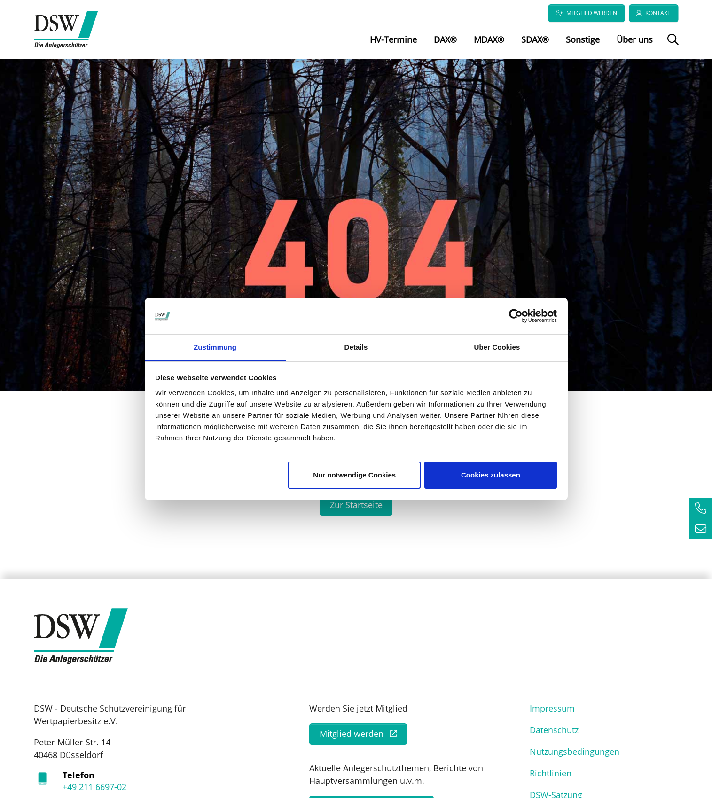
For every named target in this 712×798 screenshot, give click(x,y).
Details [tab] (356, 347)
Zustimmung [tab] (215, 347)
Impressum (552, 712)
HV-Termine (393, 39)
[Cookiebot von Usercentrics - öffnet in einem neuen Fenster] (516, 316)
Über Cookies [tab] (497, 347)
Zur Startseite (356, 509)
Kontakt (658, 13)
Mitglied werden (591, 13)
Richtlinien (550, 777)
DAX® (445, 39)
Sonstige (583, 39)
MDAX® (489, 39)
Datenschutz (554, 734)
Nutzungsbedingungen (574, 755)
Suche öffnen (671, 46)
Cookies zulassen (490, 475)
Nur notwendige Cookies (354, 475)
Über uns (635, 39)
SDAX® (535, 39)
